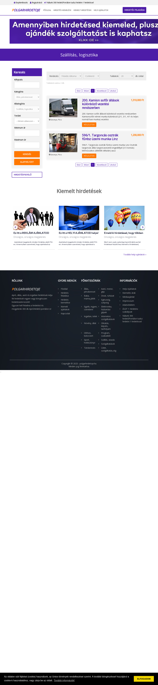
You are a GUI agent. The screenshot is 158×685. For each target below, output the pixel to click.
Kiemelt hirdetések (82, 10)
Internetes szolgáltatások (108, 318)
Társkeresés (89, 347)
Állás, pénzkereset (89, 290)
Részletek (89, 124)
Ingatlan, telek (90, 316)
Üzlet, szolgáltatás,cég (108, 349)
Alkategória (19, 103)
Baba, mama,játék (89, 297)
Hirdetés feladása (134, 10)
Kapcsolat (65, 313)
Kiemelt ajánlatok (65, 308)
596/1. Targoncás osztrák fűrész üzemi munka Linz (100, 137)
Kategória (18, 91)
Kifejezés (18, 79)
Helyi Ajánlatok (101, 10)
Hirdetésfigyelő (22, 174)
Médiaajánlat (129, 296)
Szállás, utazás (108, 339)
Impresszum (128, 300)
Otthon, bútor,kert (88, 334)
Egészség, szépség (105, 301)
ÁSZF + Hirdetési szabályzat (130, 310)
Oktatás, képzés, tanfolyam (106, 326)
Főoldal (47, 10)
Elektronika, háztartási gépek (106, 309)
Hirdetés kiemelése (62, 10)
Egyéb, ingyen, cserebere (90, 308)
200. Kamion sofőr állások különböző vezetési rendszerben (100, 103)
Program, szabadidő (105, 334)
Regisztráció (36, 2)
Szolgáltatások (108, 343)
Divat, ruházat (107, 295)
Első (78, 90)
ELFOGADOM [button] (144, 679)
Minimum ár (19, 127)
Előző (86, 90)
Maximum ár (20, 139)
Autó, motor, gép (107, 290)
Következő (101, 90)
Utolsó (113, 90)
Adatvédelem (129, 305)
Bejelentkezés (21, 2)
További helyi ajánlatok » (134, 254)
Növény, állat (90, 323)
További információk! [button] (64, 680)
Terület (17, 115)
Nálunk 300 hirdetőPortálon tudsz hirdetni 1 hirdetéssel (69, 2)
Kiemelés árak (129, 292)
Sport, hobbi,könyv (89, 341)
